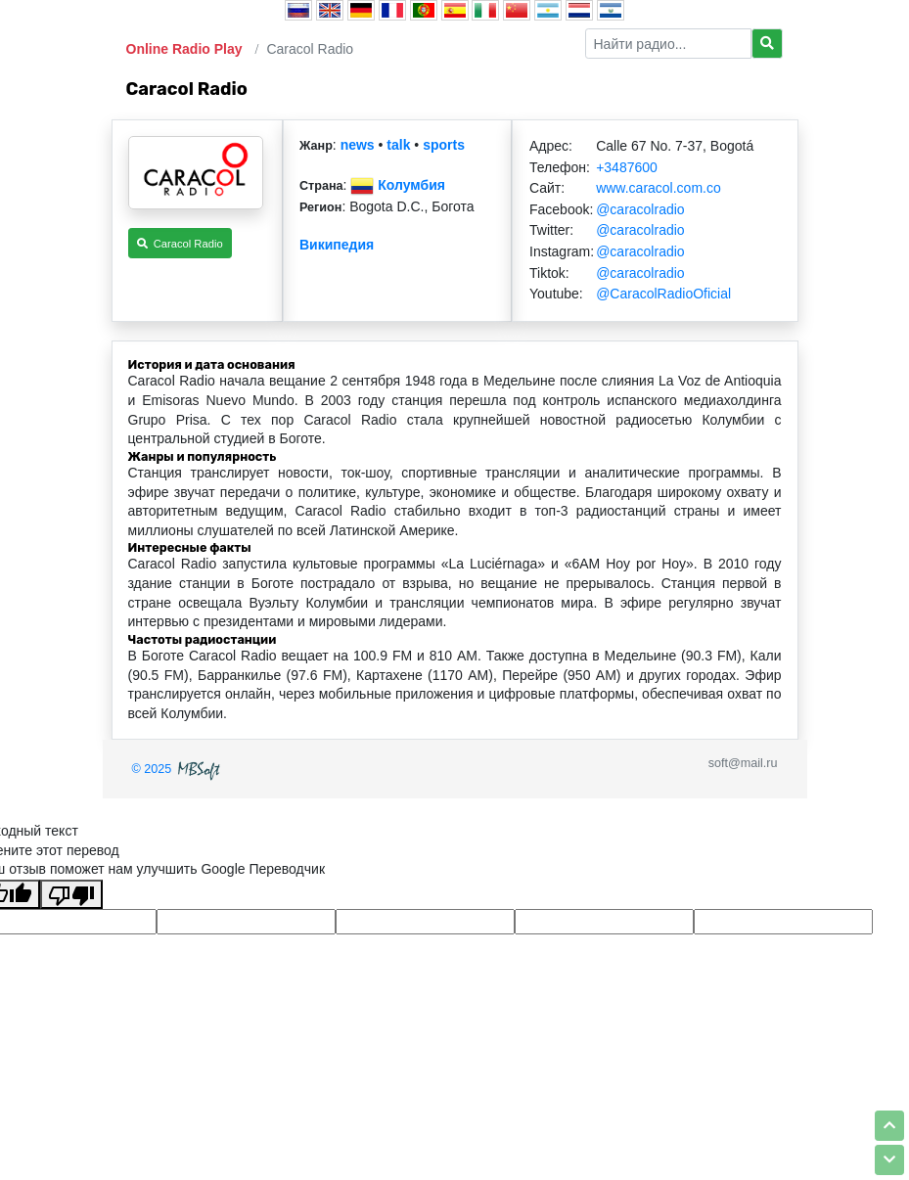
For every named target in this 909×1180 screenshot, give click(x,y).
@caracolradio (640, 209)
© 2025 (178, 769)
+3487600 (627, 167)
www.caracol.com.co (658, 188)
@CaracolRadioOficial (663, 293)
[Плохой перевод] (71, 894)
